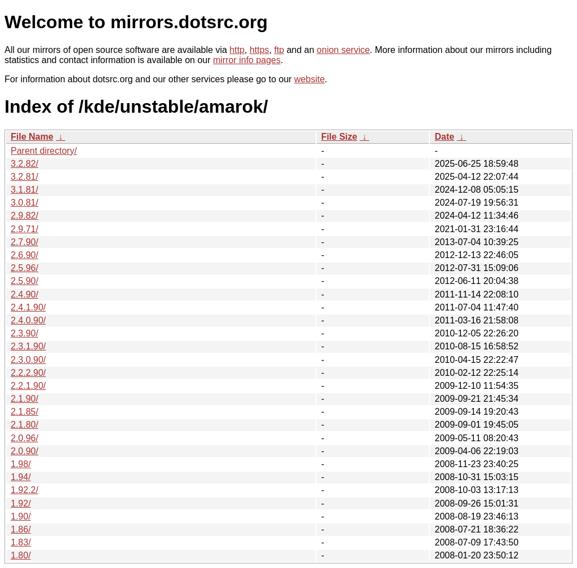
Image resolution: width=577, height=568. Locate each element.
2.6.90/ (24, 255)
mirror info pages (247, 60)
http (237, 50)
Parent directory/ (44, 151)
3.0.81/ (24, 202)
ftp (279, 50)
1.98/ (21, 464)
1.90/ (21, 516)
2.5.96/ (24, 268)
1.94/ (21, 477)
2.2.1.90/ (28, 385)
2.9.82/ (24, 215)
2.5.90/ (24, 281)
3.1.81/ (24, 189)
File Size (339, 136)
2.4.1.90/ (28, 307)
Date (444, 136)
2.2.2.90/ (28, 373)
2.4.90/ (24, 294)
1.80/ (21, 555)
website (309, 79)
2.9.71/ (24, 229)
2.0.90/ (24, 451)
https (259, 50)
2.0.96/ (24, 438)
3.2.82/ (24, 163)
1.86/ (21, 529)
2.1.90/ (24, 398)
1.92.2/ (24, 490)
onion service (343, 50)
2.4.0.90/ (28, 320)
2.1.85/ (24, 411)
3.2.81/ (24, 176)
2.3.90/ (24, 333)
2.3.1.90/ (28, 346)
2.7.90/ (24, 242)
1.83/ (21, 542)
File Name (32, 136)
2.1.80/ (24, 424)
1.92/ (21, 503)
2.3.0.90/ (28, 360)
